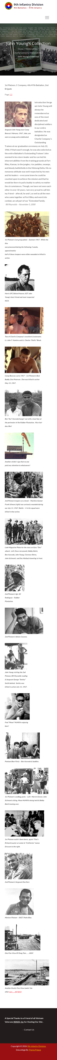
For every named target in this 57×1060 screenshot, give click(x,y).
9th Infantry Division (28, 4)
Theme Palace (35, 1050)
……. (15, 992)
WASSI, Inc (18, 1022)
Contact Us (29, 1029)
